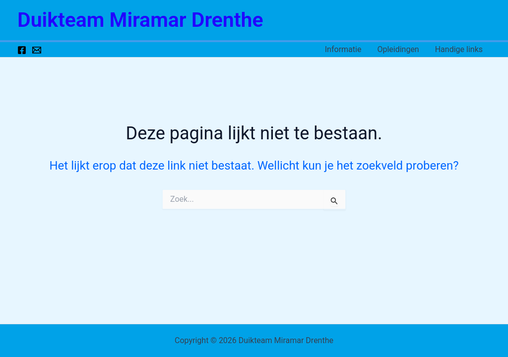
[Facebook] (21, 50)
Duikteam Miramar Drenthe (140, 20)
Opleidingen (398, 49)
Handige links (459, 49)
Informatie (343, 49)
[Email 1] (36, 50)
